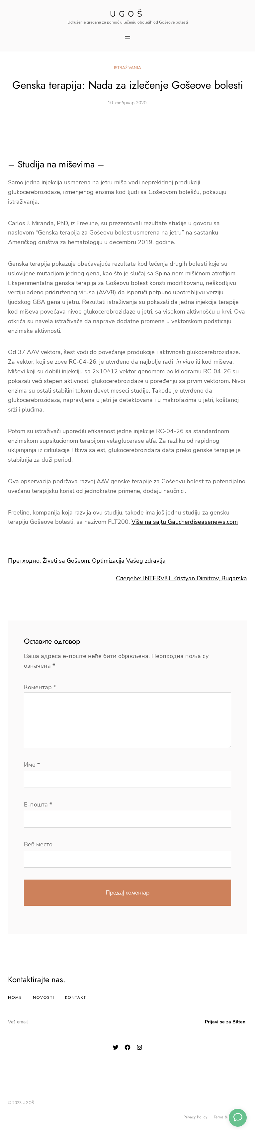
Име (32, 765)
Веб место (38, 844)
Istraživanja (127, 67)
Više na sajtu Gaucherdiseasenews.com (184, 522)
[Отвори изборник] (127, 38)
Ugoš (127, 14)
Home (15, 997)
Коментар (40, 687)
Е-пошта (38, 804)
